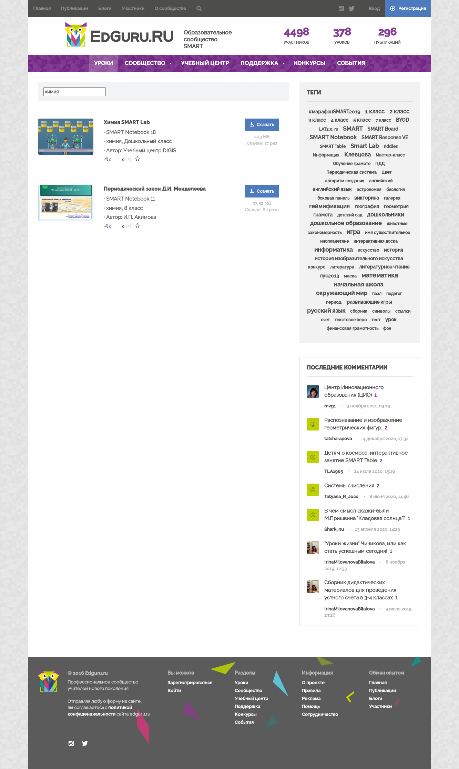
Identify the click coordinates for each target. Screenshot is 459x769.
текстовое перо (351, 319)
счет (325, 319)
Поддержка (263, 63)
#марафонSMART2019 (334, 111)
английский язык (332, 189)
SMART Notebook (333, 137)
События (351, 63)
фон (387, 328)
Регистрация (408, 8)
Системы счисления (349, 486)
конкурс (316, 267)
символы (381, 311)
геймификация (329, 206)
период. (334, 302)
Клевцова (357, 154)
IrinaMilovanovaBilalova (349, 562)
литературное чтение (384, 267)
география (367, 206)
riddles (391, 146)
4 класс (339, 120)
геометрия (396, 206)
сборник (358, 311)
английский (380, 181)
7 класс (383, 120)
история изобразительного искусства (359, 258)
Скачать (261, 124)
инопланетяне (334, 241)
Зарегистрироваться (189, 682)
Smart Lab (364, 145)
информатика (333, 249)
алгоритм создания (344, 181)
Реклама (311, 698)
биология (395, 189)
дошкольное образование (346, 223)
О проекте (313, 682)
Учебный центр (205, 63)
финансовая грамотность (352, 328)
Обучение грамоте (351, 163)
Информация (326, 155)
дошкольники (385, 214)
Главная (42, 8)
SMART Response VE (384, 137)
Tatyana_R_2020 (341, 496)
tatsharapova (338, 438)
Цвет (386, 172)
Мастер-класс (390, 155)
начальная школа (359, 284)
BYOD (402, 120)
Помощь (311, 706)
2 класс (399, 111)
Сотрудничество (320, 714)
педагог (394, 293)
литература (342, 267)
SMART (353, 128)
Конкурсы (309, 63)
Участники (133, 8)
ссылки (402, 311)
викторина (366, 198)
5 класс (362, 120)
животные (397, 223)
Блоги (104, 8)
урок (391, 319)
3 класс (317, 120)
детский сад (349, 215)
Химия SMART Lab (127, 122)
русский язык (326, 310)
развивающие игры (369, 302)
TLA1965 (333, 471)
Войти (174, 690)
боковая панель (333, 198)
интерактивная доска (376, 241)
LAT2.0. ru (328, 129)
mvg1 (330, 405)
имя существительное (387, 232)
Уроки (103, 63)
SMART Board (382, 129)
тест (375, 319)
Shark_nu (334, 529)
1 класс (375, 111)
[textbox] (74, 91)
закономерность (324, 232)
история (393, 250)
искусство (368, 250)
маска (350, 276)
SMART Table (333, 146)
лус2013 (329, 276)
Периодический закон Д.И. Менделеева (155, 189)
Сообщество (148, 63)
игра (353, 231)
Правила (311, 690)
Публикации (74, 8)
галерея (392, 198)
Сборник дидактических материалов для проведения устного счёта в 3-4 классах (360, 590)
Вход (374, 8)
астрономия (369, 189)
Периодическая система (351, 172)
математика (379, 275)
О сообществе (170, 8)
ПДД (380, 163)
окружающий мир (341, 293)
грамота (323, 214)
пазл (376, 293)
